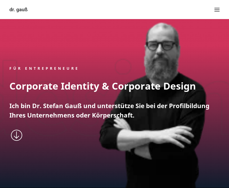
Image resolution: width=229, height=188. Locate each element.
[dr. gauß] (18, 9)
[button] (217, 9)
